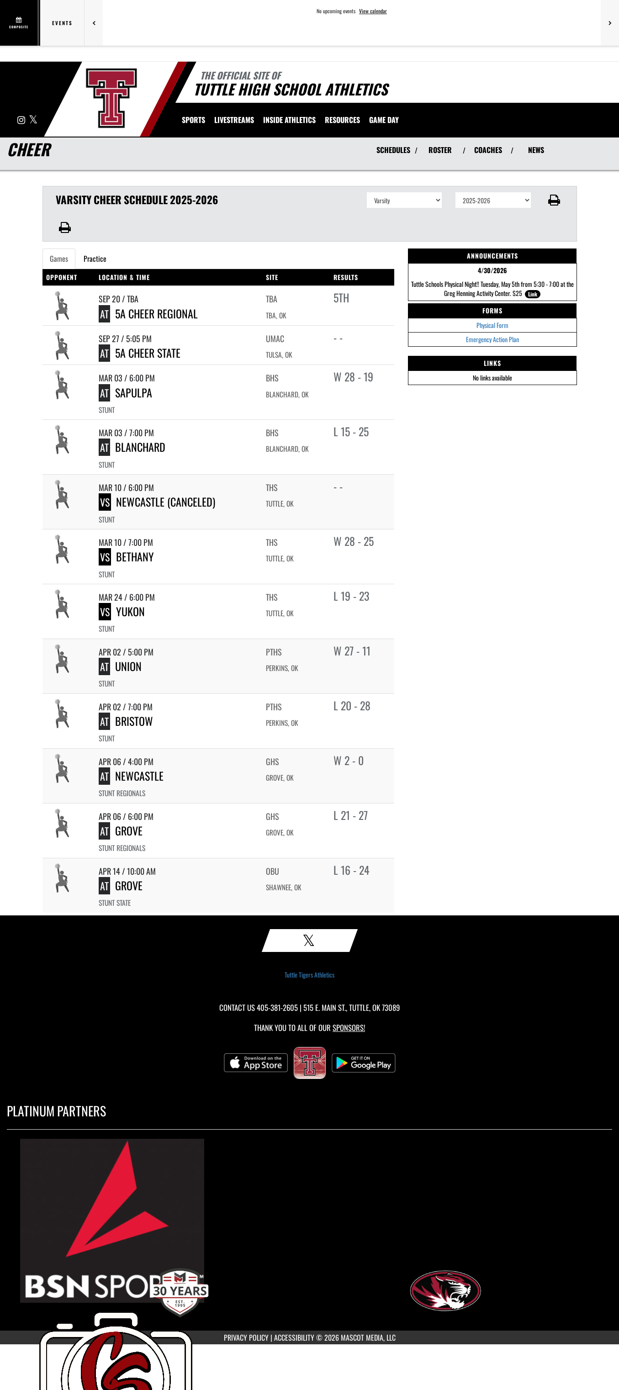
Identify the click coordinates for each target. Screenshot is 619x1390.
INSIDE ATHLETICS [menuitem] (289, 119)
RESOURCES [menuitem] (342, 119)
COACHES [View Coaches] (488, 149)
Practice (95, 258)
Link (532, 294)
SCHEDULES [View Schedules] (393, 149)
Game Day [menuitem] (384, 119)
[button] (554, 200)
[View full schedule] (19, 23)
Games (59, 258)
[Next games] (610, 23)
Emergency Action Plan (492, 339)
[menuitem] (234, 120)
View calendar (373, 11)
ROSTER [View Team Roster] (440, 149)
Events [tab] (62, 22)
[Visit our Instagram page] (21, 120)
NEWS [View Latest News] (536, 149)
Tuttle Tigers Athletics (309, 974)
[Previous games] (94, 23)
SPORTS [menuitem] (193, 119)
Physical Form (492, 325)
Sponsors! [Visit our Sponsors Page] (349, 1027)
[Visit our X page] (33, 120)
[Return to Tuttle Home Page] (111, 98)
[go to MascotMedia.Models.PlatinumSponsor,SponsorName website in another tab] (309, 1221)
